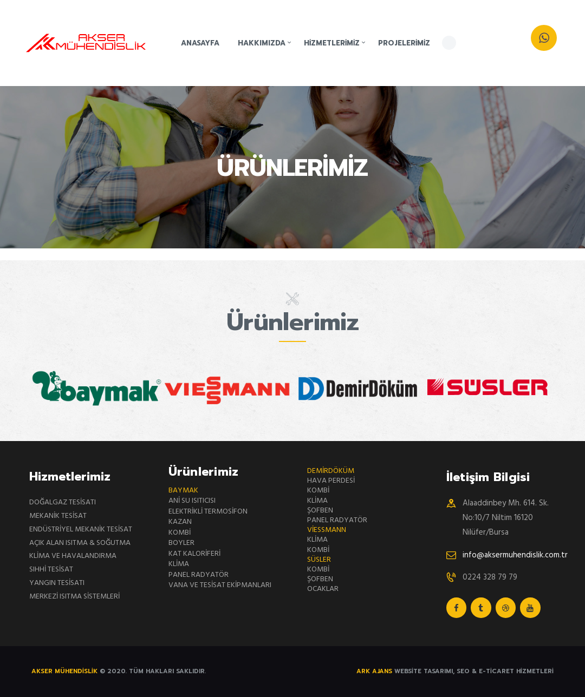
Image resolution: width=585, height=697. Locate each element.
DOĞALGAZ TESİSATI (62, 502)
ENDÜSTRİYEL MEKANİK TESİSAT (80, 529)
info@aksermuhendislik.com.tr (515, 555)
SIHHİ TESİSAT (51, 569)
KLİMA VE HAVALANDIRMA (72, 556)
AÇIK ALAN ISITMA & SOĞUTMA (80, 543)
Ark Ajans (375, 671)
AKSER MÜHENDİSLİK (65, 671)
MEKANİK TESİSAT (58, 516)
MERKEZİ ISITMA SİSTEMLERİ (74, 596)
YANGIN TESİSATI (56, 583)
